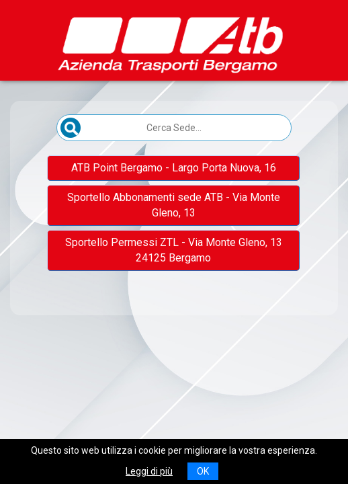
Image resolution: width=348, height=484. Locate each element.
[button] (173, 168)
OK (203, 471)
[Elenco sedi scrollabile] (174, 219)
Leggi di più (149, 471)
